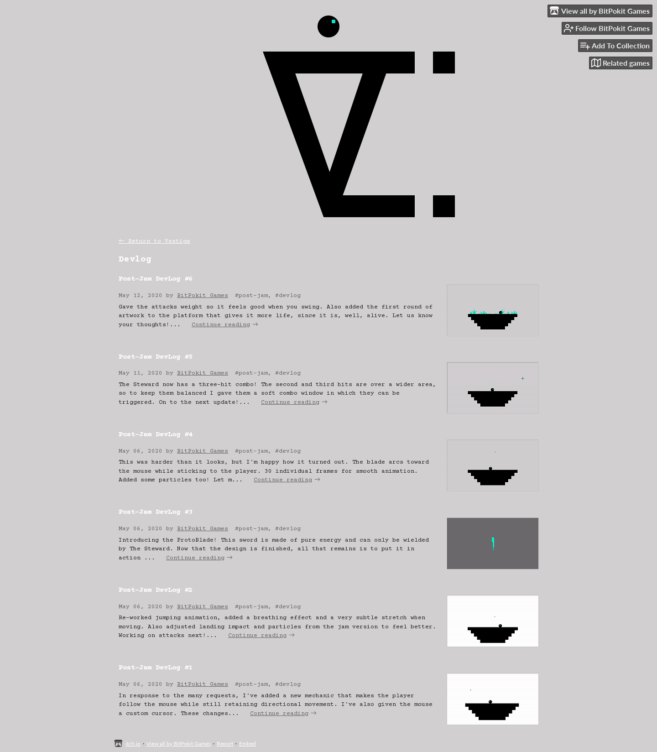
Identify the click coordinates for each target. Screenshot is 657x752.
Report (225, 743)
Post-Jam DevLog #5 (156, 357)
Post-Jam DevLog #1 (156, 668)
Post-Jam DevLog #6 (156, 279)
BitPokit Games (202, 295)
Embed (247, 743)
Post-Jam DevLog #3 (156, 512)
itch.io (133, 743)
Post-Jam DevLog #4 (156, 435)
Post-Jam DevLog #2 (156, 590)
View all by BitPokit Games (178, 743)
